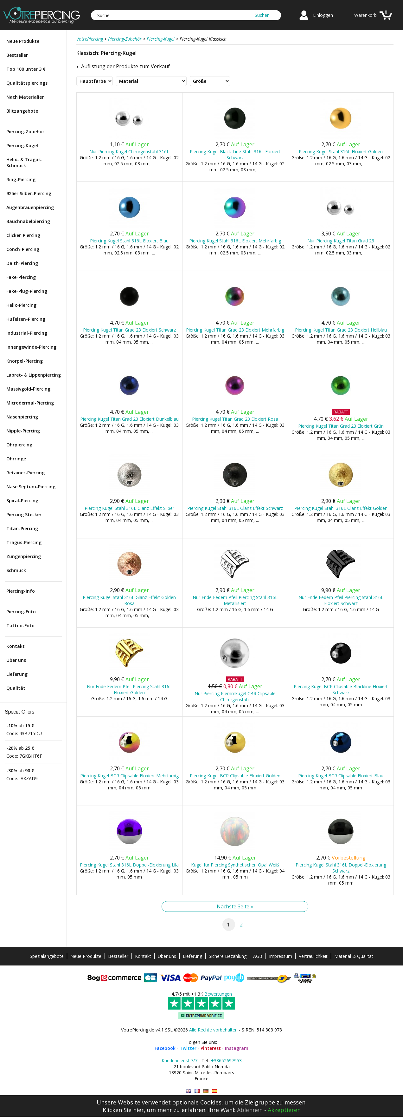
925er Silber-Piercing (28, 193)
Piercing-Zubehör (25, 131)
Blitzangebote (22, 111)
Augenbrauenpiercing (30, 207)
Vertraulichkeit (313, 956)
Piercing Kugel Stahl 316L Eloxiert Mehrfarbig (235, 241)
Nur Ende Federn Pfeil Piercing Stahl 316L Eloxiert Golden (129, 689)
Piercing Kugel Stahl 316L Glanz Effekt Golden (340, 508)
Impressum (280, 956)
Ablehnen (250, 1110)
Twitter (188, 1048)
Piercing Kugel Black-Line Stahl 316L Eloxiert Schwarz (235, 154)
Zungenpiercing (23, 556)
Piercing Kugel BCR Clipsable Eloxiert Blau (340, 776)
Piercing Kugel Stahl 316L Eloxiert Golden (341, 151)
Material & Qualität (353, 956)
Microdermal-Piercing (30, 403)
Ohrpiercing (19, 445)
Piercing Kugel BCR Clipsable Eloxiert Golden (235, 776)
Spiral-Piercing (22, 500)
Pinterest (211, 1048)
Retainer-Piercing (25, 473)
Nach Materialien (25, 97)
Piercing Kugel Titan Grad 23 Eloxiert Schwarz (129, 330)
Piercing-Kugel (22, 145)
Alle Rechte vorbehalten (213, 1030)
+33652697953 (226, 1060)
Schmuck (16, 570)
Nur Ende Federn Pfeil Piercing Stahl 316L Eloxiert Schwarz (340, 600)
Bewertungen (218, 994)
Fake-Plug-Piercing (26, 291)
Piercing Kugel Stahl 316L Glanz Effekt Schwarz (235, 508)
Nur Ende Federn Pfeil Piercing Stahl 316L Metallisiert (235, 600)
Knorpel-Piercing (24, 361)
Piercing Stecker (24, 514)
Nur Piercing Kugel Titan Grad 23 (340, 241)
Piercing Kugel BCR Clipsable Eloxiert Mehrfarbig (129, 776)
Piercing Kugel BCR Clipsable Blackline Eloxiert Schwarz (341, 689)
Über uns (16, 660)
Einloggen (323, 15)
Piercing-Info (20, 591)
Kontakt (15, 646)
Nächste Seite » (235, 906)
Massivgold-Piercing (28, 389)
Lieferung (17, 674)
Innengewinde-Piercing (31, 347)
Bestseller (17, 55)
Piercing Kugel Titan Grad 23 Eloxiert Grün (341, 426)
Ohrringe (16, 459)
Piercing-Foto (21, 612)
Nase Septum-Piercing (30, 487)
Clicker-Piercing (23, 235)
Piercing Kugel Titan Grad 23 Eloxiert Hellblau (341, 330)
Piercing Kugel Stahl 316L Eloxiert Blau (129, 241)
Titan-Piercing (22, 528)
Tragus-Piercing (24, 542)
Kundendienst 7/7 (179, 1060)
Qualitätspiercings (27, 83)
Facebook (165, 1048)
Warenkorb (365, 15)
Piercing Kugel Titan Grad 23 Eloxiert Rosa (235, 419)
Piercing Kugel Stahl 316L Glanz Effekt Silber (129, 508)
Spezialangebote (47, 956)
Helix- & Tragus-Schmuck (24, 162)
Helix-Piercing (21, 305)
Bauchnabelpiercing (28, 221)
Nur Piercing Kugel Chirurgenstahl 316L (129, 151)
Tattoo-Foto (20, 626)
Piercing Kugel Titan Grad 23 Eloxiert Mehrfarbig (235, 330)
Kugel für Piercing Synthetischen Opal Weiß (235, 865)
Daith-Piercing (22, 263)
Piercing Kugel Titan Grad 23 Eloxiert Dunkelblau (129, 419)
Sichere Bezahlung (227, 956)
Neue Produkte (22, 41)
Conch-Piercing (22, 249)
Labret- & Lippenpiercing (33, 375)
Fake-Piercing (21, 277)
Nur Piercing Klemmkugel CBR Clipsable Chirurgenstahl (235, 696)
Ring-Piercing (20, 179)
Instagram (236, 1048)
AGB (257, 956)
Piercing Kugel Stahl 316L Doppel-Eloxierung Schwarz (341, 868)
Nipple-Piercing (23, 431)
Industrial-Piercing (26, 333)
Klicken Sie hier (123, 1110)
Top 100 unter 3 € (26, 69)
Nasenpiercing (22, 417)
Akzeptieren (284, 1110)
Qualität (15, 688)
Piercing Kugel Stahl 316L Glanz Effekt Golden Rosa (129, 600)
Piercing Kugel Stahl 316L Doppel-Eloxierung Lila (129, 865)
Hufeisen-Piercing (25, 319)
